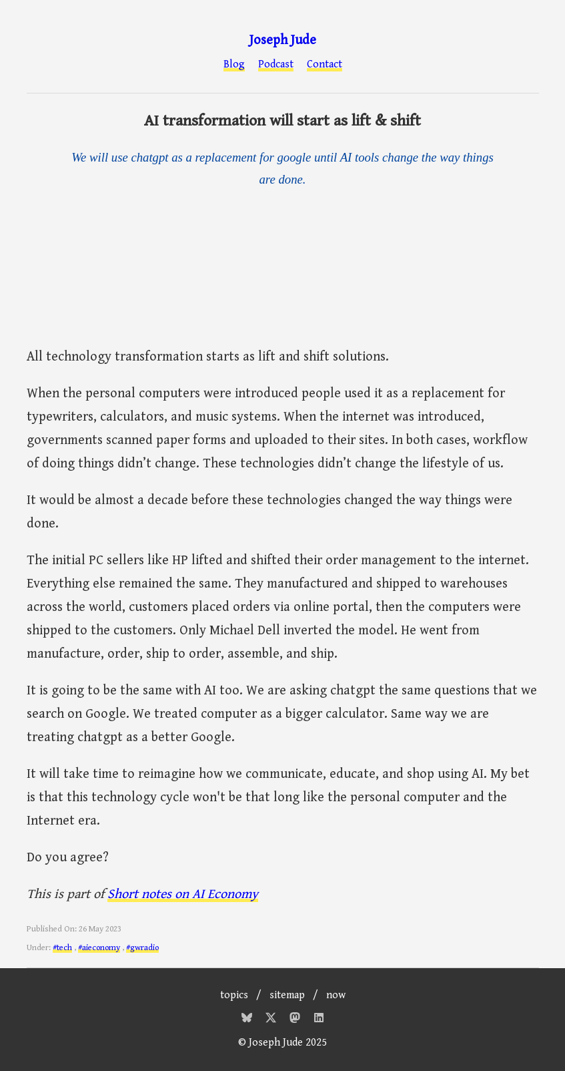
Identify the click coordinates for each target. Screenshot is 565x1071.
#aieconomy (99, 948)
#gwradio (142, 948)
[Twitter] (272, 1020)
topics (234, 995)
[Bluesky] (248, 1020)
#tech (62, 948)
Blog (234, 65)
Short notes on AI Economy (182, 894)
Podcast (276, 65)
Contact (324, 65)
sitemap (287, 995)
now (336, 995)
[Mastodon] (296, 1020)
